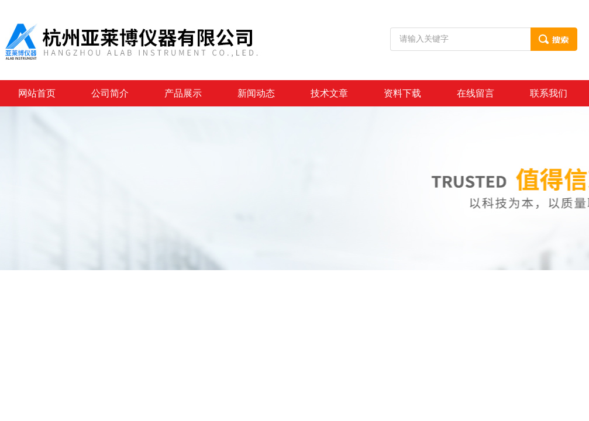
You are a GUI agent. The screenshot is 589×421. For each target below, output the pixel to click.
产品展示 (183, 93)
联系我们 (548, 93)
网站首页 (37, 93)
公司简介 (110, 93)
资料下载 (402, 93)
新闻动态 (256, 93)
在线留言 (475, 93)
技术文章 (329, 93)
